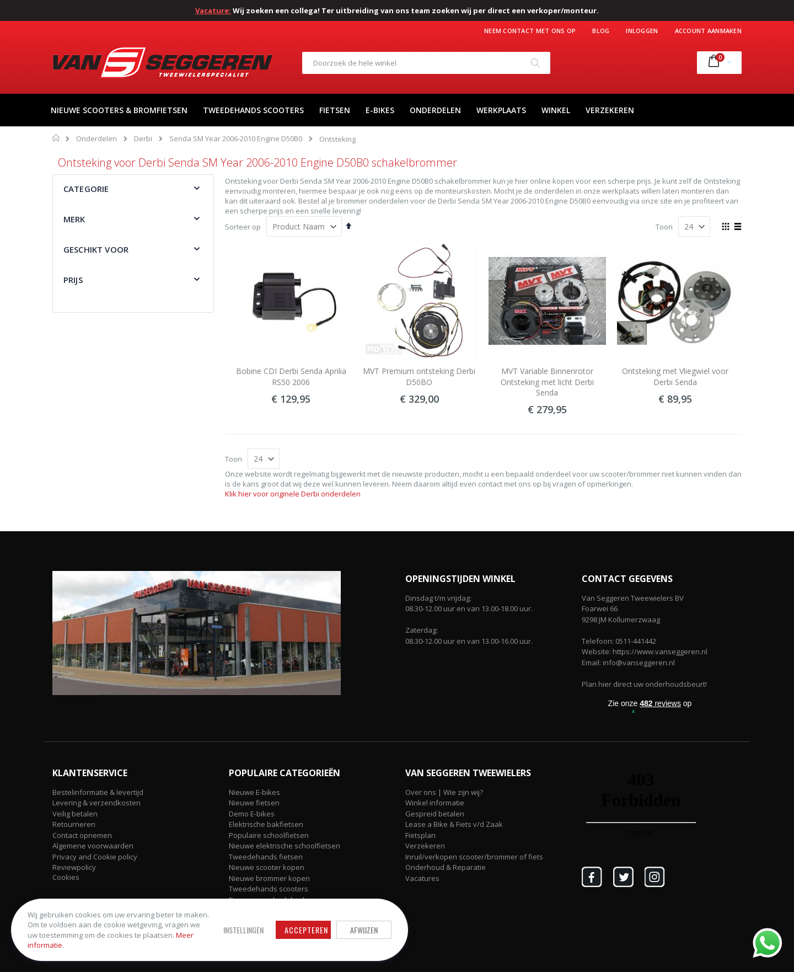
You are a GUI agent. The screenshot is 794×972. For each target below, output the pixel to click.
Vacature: (213, 10)
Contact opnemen (82, 835)
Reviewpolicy (74, 867)
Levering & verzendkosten (96, 803)
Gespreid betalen (434, 814)
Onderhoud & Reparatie (445, 867)
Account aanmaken (708, 30)
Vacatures (422, 878)
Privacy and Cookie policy (94, 857)
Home (56, 138)
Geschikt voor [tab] (95, 249)
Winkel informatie (434, 803)
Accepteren (306, 930)
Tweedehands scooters (268, 889)
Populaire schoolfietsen (269, 835)
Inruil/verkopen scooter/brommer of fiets (474, 857)
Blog (600, 30)
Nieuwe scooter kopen (266, 867)
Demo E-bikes (252, 814)
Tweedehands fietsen (266, 857)
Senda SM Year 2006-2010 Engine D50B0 (235, 138)
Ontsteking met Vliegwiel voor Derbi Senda (675, 376)
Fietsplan (420, 835)
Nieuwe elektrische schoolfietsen (284, 846)
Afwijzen (364, 930)
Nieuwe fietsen (254, 803)
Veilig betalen (75, 814)
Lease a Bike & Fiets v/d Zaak (454, 824)
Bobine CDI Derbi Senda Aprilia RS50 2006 (291, 376)
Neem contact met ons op (530, 30)
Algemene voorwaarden (92, 846)
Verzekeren (425, 846)
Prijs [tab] (73, 279)
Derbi (143, 138)
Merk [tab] (74, 219)
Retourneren (73, 824)
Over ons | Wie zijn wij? (444, 792)
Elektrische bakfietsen (266, 824)
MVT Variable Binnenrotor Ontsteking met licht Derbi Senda (547, 382)
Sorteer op (243, 227)
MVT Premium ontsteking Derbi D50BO (419, 376)
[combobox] (426, 63)
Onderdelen (96, 138)
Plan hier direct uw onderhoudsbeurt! (644, 684)
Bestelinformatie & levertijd (97, 792)
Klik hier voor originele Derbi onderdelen (293, 494)
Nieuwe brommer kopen (269, 878)
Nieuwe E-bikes (254, 792)
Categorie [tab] (86, 188)
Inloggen (642, 30)
